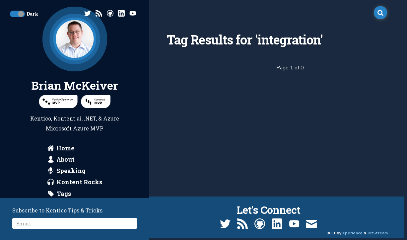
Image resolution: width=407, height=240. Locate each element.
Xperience (352, 233)
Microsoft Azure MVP (74, 128)
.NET (90, 118)
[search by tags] (59, 193)
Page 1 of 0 (290, 67)
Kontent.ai (67, 118)
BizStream (378, 233)
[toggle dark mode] (17, 14)
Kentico (40, 118)
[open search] (380, 12)
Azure (111, 118)
